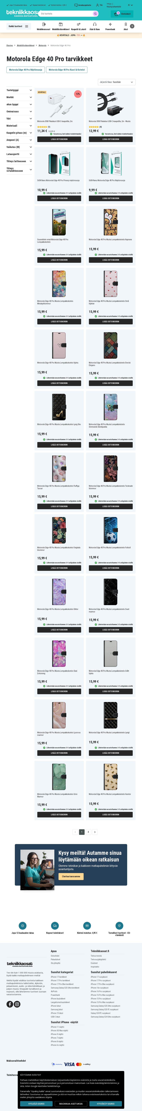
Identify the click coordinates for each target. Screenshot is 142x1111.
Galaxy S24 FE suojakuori (100, 1013)
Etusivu (10, 45)
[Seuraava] (132, 26)
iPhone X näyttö (57, 1034)
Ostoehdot (55, 956)
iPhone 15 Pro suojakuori (101, 999)
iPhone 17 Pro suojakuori (101, 980)
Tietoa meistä (96, 956)
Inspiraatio (95, 967)
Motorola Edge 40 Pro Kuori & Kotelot (67, 69)
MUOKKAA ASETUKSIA (71, 1103)
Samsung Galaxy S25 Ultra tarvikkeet (65, 988)
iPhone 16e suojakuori (99, 988)
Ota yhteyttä (55, 963)
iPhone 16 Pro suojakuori (101, 991)
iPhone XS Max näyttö (59, 1030)
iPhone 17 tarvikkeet (59, 977)
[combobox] (68, 14)
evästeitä (85, 1080)
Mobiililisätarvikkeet (61, 26)
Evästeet (94, 963)
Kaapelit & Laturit (78, 26)
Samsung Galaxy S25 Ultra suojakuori (105, 1006)
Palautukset (55, 959)
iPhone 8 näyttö (57, 1041)
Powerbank (110, 26)
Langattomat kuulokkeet (60, 1002)
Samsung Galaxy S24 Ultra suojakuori (105, 1017)
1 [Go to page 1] (81, 832)
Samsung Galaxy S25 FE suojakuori (104, 1009)
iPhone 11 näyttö (57, 1027)
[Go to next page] (95, 832)
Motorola (42, 45)
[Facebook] (10, 1003)
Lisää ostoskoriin (59, 139)
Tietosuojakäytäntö (98, 959)
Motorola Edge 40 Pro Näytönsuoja (25, 69)
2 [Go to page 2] (88, 832)
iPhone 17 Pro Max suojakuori (102, 984)
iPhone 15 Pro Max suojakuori (102, 1002)
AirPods (54, 991)
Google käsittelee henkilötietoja (45, 1086)
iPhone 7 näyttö (57, 1038)
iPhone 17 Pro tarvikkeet (60, 980)
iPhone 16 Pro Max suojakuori (102, 995)
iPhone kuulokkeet (58, 999)
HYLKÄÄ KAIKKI (36, 1103)
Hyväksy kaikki (105, 1103)
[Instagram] (17, 1003)
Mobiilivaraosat (43, 26)
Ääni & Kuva (95, 26)
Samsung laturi (57, 1009)
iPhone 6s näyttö (57, 1045)
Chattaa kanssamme (71, 876)
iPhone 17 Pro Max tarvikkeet (62, 984)
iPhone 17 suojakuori (99, 977)
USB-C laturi (55, 1017)
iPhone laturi (56, 1006)
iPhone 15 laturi (57, 1013)
